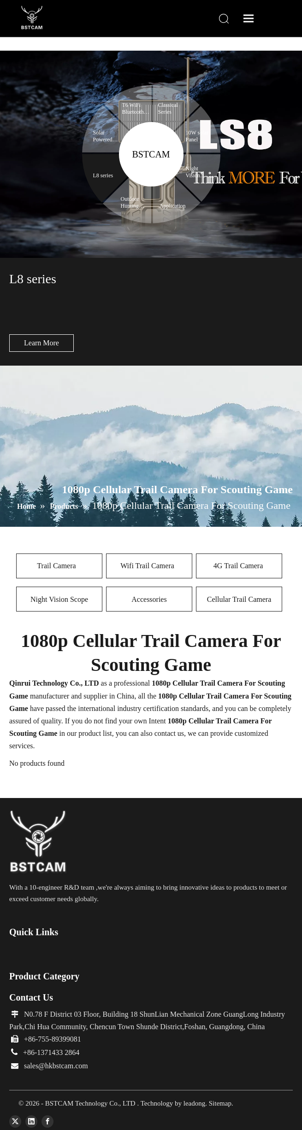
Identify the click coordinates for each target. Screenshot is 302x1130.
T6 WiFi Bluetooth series (133, 109)
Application (173, 206)
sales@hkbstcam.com (56, 1066)
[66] (38, 842)
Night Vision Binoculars (198, 172)
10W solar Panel (197, 136)
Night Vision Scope (59, 599)
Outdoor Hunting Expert (130, 203)
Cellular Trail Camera (239, 599)
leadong (194, 1103)
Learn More (41, 343)
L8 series (103, 175)
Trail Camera (59, 566)
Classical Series (168, 108)
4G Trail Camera (239, 566)
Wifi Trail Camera (149, 566)
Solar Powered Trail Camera (103, 136)
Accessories (148, 599)
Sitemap (220, 1103)
